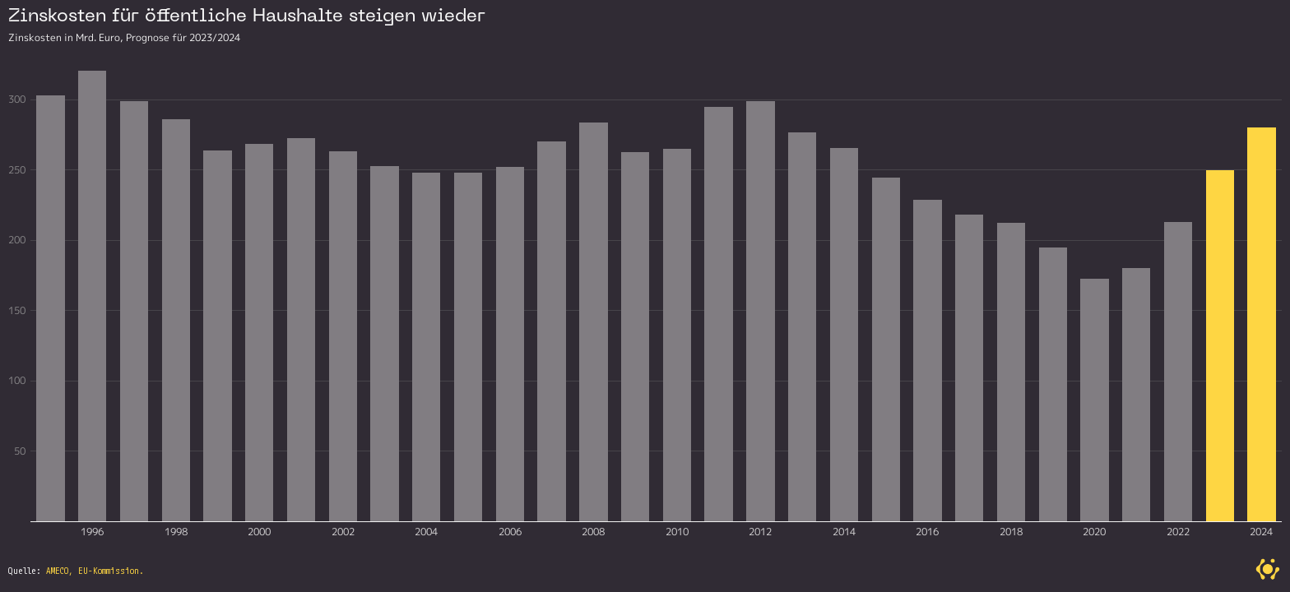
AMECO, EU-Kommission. (95, 570)
